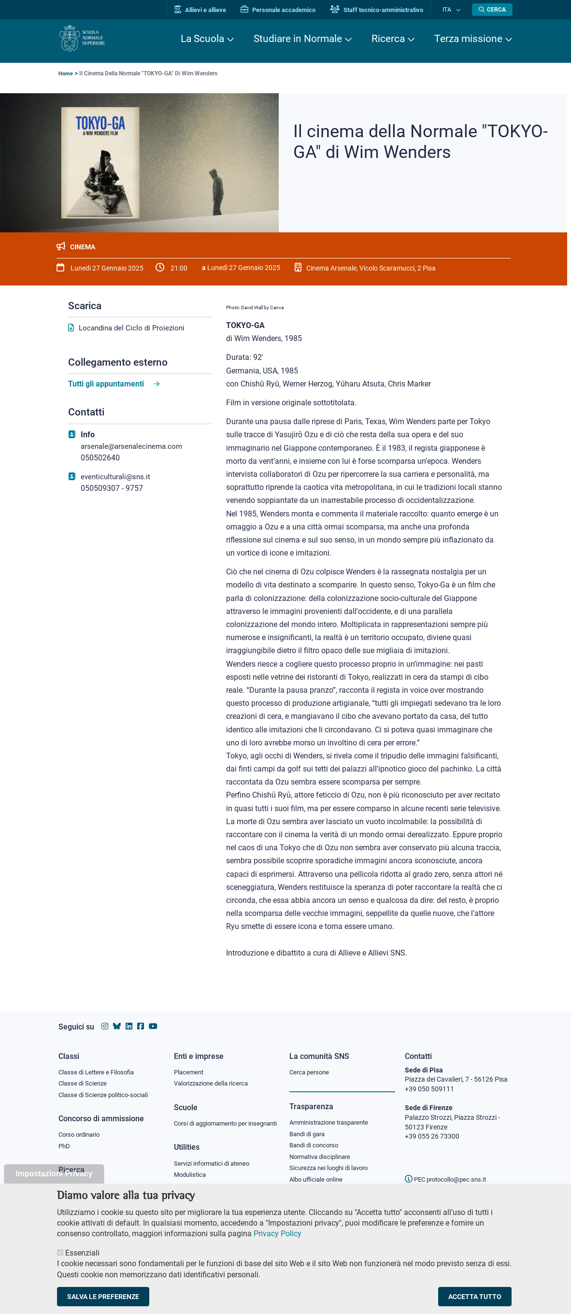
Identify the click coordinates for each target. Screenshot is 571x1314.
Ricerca (388, 38)
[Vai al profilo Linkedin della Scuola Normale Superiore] (129, 1017)
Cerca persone (310, 1063)
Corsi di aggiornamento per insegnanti (214, 1119)
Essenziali (82, 1261)
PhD (64, 1139)
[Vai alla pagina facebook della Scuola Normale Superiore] (140, 1017)
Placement (190, 1063)
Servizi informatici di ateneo (215, 1165)
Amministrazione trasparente (333, 1114)
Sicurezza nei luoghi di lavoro (332, 1161)
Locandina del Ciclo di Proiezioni (134, 328)
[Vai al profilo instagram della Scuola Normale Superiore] (104, 1017)
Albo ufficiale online (318, 1173)
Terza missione (468, 38)
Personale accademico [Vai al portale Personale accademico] (287, 10)
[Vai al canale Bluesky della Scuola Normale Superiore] (117, 1017)
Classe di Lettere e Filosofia (99, 1063)
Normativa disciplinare (323, 1150)
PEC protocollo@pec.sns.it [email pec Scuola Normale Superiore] (449, 1170)
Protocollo (189, 1189)
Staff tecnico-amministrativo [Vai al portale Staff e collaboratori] (385, 10)
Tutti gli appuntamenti (106, 384)
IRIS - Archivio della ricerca (97, 1179)
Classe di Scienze (83, 1075)
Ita (451, 9)
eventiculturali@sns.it (117, 477)
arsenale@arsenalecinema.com (134, 446)
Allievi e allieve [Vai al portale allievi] (209, 10)
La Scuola (202, 38)
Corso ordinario (81, 1127)
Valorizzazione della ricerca (214, 1075)
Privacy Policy (277, 1241)
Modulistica (191, 1177)
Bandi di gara (309, 1125)
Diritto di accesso (315, 1185)
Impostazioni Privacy (53, 1182)
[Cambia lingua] (458, 9)
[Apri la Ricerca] (492, 9)
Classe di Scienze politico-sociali (105, 1086)
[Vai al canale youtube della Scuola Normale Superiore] (153, 1017)
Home (65, 73)
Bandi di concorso (316, 1138)
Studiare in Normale (298, 38)
